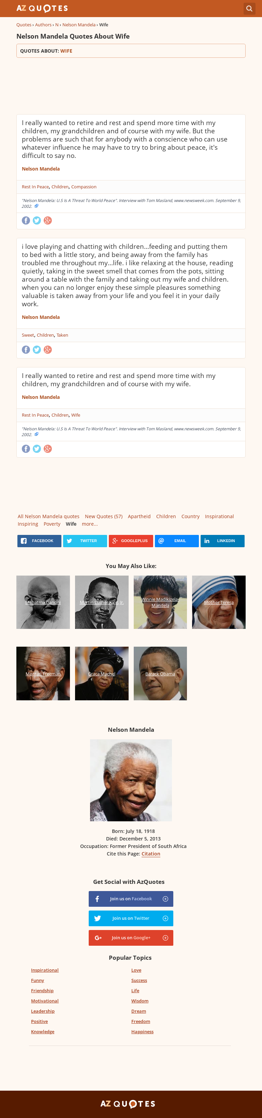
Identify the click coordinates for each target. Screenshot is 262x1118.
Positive (39, 1021)
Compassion (84, 187)
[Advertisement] (131, 85)
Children (60, 187)
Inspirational (219, 516)
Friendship (42, 990)
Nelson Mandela (79, 25)
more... (90, 524)
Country (190, 516)
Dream (138, 1011)
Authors (43, 25)
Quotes (23, 25)
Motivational (45, 1001)
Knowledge (42, 1031)
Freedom (140, 1021)
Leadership (43, 1011)
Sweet (28, 335)
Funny (37, 980)
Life (135, 990)
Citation (151, 853)
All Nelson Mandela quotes (48, 516)
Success (139, 980)
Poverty (52, 524)
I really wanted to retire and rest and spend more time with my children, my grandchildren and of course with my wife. (119, 380)
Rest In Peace (35, 187)
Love (136, 970)
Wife (75, 415)
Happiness (142, 1031)
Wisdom (139, 1001)
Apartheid (139, 516)
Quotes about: (131, 50)
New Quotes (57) (103, 516)
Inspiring (28, 524)
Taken (62, 335)
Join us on (131, 898)
